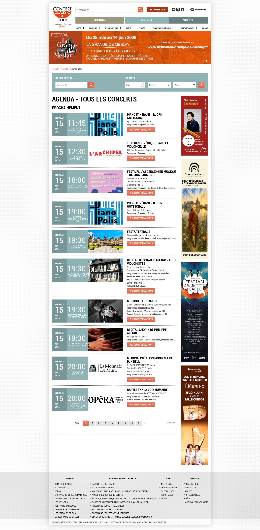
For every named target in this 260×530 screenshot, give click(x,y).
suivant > (171, 422)
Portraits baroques (65, 505)
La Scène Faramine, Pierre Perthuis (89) (77, 186)
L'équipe (188, 491)
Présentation (191, 484)
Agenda (146, 20)
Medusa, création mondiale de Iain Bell (150, 360)
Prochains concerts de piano (107, 509)
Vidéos (188, 20)
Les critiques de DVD (65, 513)
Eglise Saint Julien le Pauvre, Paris (78, 344)
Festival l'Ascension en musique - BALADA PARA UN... (151, 173)
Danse (205, 28)
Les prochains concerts (122, 478)
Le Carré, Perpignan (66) (77, 158)
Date (128, 85)
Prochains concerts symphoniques (110, 513)
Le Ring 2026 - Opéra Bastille (70, 498)
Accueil (55, 68)
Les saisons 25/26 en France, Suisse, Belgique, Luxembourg (122, 516)
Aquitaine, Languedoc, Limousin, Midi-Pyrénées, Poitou (120, 491)
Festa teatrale (138, 231)
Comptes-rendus (63, 484)
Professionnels (192, 495)
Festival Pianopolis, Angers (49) (78, 130)
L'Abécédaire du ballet (67, 516)
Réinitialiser (201, 85)
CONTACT (194, 478)
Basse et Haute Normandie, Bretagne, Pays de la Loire (120, 502)
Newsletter (200, 9)
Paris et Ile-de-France (104, 484)
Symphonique (111, 28)
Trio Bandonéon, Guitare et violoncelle (147, 145)
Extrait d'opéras (170, 487)
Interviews (60, 487)
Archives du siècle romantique (71, 495)
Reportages (167, 495)
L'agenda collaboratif (196, 502)
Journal (100, 20)
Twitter (174, 9)
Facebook (182, 9)
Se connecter (157, 9)
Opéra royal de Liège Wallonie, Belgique (78, 405)
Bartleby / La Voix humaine (147, 389)
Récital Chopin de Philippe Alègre (147, 331)
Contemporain (187, 28)
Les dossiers (61, 502)
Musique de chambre (163, 28)
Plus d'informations (141, 129)
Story (164, 498)
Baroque (93, 28)
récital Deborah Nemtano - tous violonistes (151, 262)
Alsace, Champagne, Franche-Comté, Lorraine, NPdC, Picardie (124, 498)
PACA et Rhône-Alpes (103, 487)
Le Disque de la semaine (67, 509)
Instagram (178, 9)
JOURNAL (69, 478)
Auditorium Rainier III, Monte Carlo (78, 316)
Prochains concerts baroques (108, 505)
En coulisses (167, 491)
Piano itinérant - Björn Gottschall (144, 116)
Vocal (142, 28)
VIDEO (168, 478)
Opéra (78, 28)
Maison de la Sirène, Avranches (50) (77, 275)
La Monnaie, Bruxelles (78, 373)
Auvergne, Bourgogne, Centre (107, 495)
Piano (128, 28)
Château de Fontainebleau (78, 246)
